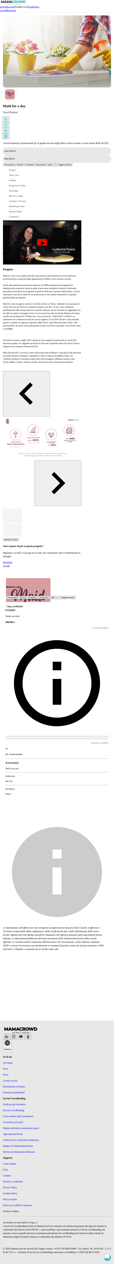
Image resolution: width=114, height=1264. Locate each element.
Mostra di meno (11, 539)
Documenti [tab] (41, 165)
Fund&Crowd (21, 7)
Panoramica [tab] (9, 165)
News (36, 7)
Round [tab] (20, 165)
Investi (3, 7)
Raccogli (11, 7)
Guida (31, 7)
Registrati (11, 10)
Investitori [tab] (29, 165)
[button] (21, 170)
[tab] (52, 164)
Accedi (3, 10)
